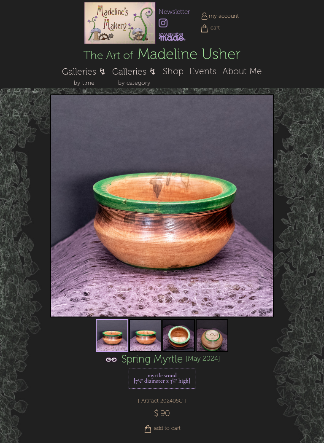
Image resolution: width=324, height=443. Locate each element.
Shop (173, 71)
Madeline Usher (162, 54)
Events (202, 71)
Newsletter (174, 12)
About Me (242, 71)
